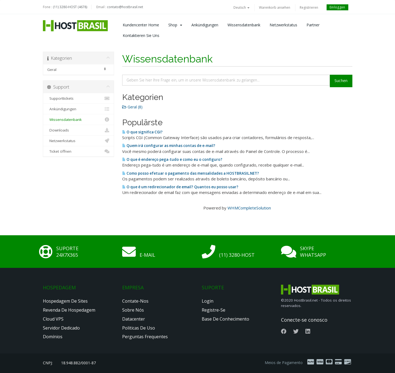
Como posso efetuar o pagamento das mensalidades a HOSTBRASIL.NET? (190, 173)
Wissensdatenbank (243, 24)
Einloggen (337, 7)
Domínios (52, 337)
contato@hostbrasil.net (125, 7)
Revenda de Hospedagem (69, 310)
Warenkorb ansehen (274, 7)
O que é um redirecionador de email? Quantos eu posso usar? (180, 186)
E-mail (147, 255)
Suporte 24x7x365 (67, 251)
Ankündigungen (204, 24)
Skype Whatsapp (313, 251)
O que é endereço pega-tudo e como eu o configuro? (172, 159)
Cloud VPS (53, 319)
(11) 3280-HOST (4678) (70, 7)
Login (207, 301)
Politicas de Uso (138, 328)
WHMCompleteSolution (249, 208)
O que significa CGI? (142, 132)
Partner (313, 24)
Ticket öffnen (78, 151)
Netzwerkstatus (283, 24)
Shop (175, 24)
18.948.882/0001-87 (78, 362)
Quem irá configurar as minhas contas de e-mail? (168, 145)
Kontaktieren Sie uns (141, 35)
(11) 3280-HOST (237, 255)
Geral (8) (132, 106)
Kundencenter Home (141, 24)
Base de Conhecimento (225, 319)
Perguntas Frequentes (145, 337)
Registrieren (309, 7)
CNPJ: (48, 362)
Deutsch (241, 7)
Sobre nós (133, 310)
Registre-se (213, 310)
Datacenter (133, 319)
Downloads (78, 130)
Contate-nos (135, 301)
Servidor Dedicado (61, 328)
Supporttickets (78, 98)
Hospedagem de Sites (65, 301)
